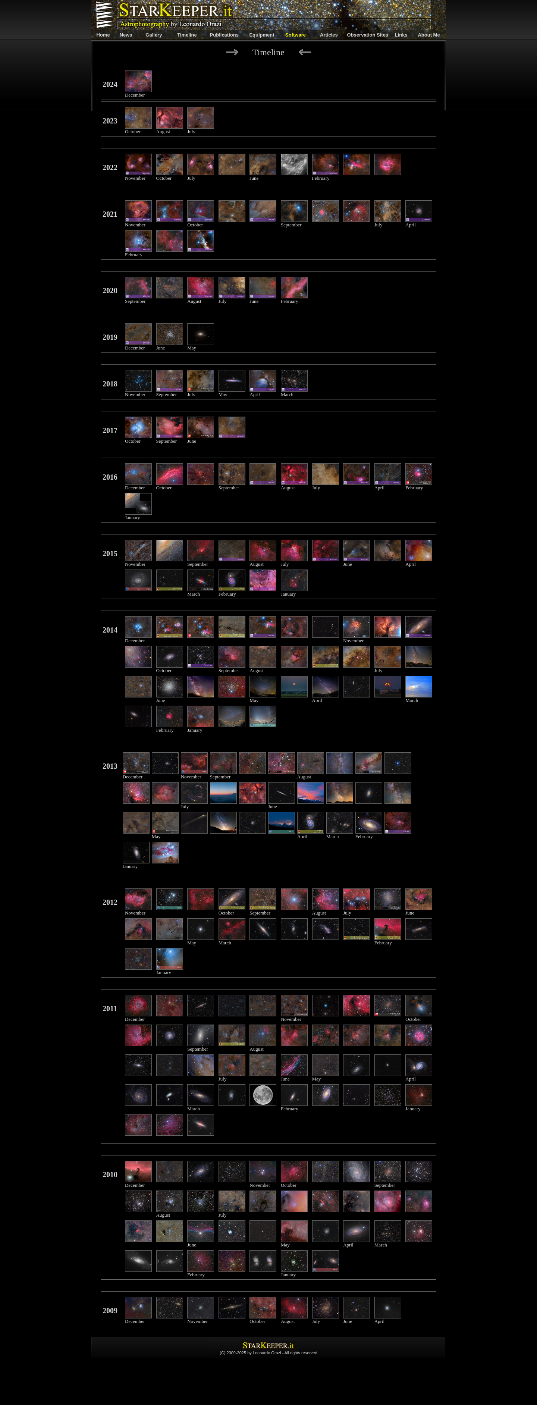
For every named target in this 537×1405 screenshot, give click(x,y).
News (126, 35)
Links (401, 35)
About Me (429, 35)
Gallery (153, 35)
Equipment (261, 35)
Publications (224, 35)
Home (103, 35)
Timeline (187, 35)
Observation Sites (368, 35)
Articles (329, 35)
